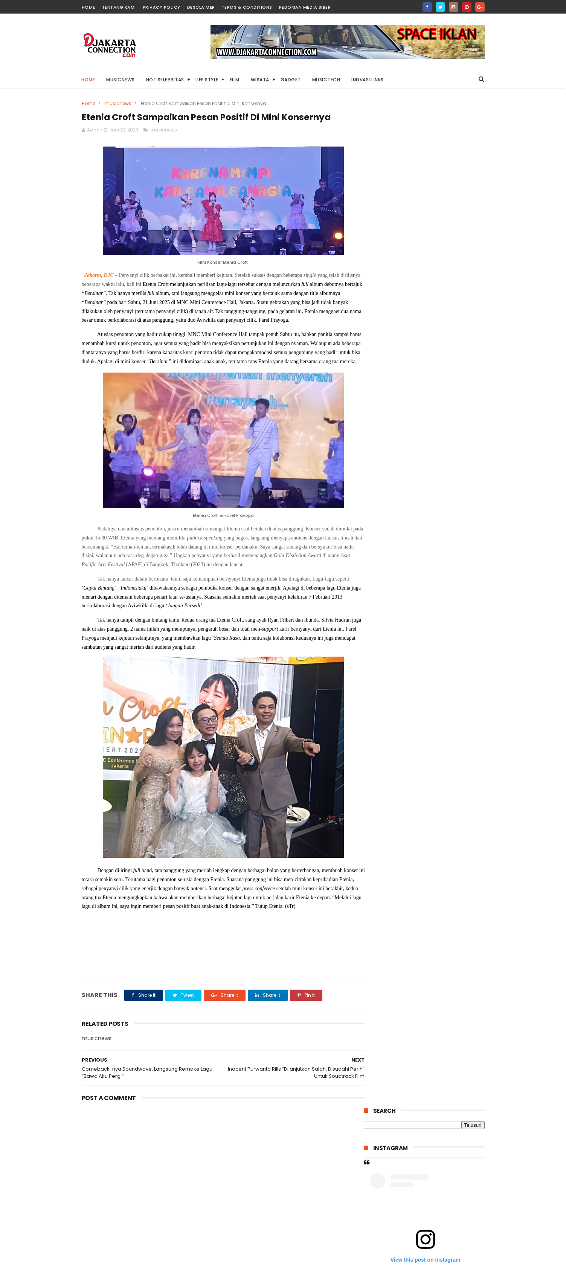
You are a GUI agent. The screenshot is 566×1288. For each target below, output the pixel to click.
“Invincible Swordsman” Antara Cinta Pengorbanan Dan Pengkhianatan (440, 705)
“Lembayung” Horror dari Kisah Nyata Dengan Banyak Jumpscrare (442, 774)
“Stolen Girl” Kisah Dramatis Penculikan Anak (441, 599)
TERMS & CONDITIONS (247, 7)
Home (88, 79)
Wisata (260, 79)
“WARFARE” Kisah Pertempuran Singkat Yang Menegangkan (440, 500)
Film (235, 79)
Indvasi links (368, 79)
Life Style (206, 79)
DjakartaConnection (410, 1282)
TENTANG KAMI (119, 7)
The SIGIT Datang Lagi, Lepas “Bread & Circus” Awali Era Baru (423, 856)
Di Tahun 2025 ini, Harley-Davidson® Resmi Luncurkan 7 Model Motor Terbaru (443, 465)
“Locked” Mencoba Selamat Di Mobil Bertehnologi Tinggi (441, 530)
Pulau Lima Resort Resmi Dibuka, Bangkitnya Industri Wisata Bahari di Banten (440, 637)
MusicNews (121, 79)
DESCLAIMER (201, 7)
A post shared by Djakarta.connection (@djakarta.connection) (442, 333)
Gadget (291, 79)
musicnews (118, 103)
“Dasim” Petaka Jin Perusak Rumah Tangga (440, 667)
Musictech (326, 79)
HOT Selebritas (165, 79)
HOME (88, 7)
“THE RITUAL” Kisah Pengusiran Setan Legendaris (443, 736)
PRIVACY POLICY (161, 7)
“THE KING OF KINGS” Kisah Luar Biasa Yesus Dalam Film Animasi (442, 568)
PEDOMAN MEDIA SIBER (305, 7)
